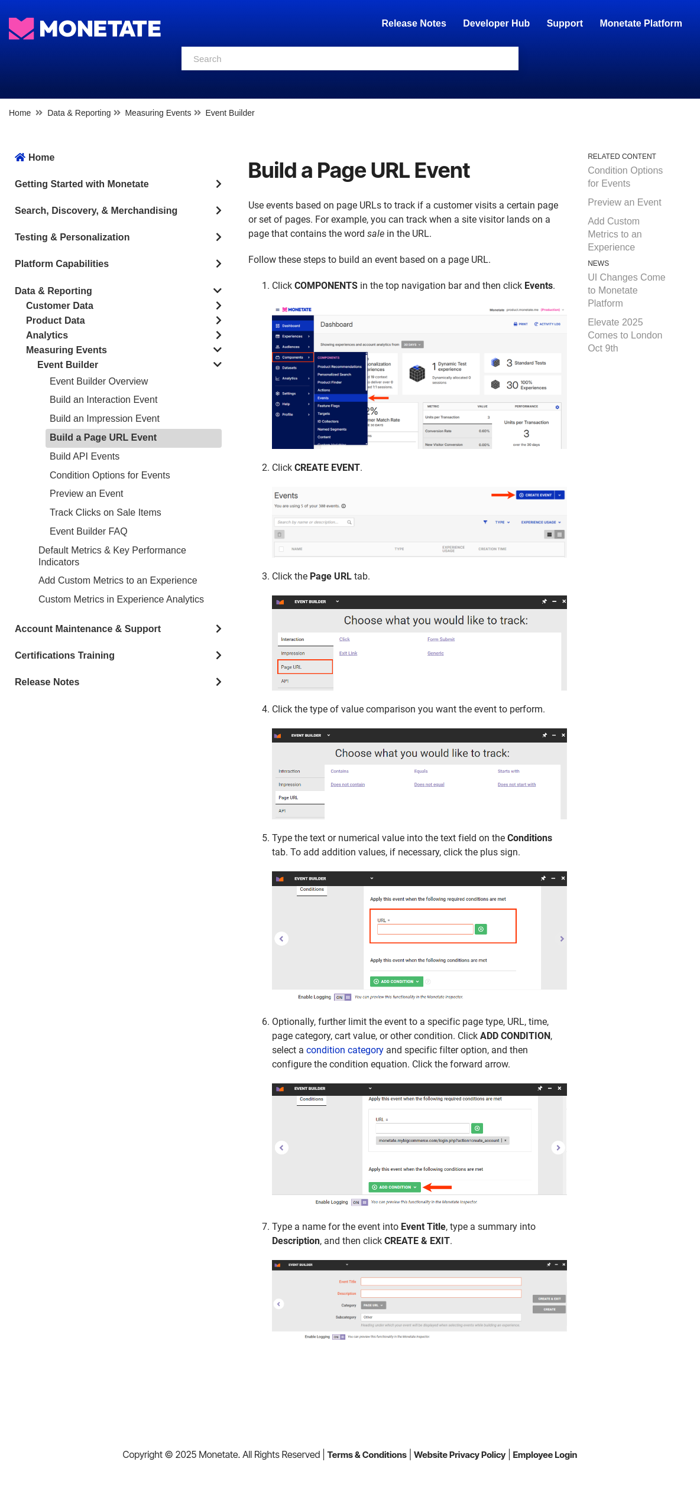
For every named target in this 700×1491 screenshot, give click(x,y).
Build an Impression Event (105, 419)
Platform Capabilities (62, 264)
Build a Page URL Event (103, 437)
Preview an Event (87, 494)
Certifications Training (65, 655)
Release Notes (415, 23)
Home (20, 113)
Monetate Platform (640, 23)
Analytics (47, 335)
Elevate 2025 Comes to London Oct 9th (625, 335)
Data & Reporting (79, 113)
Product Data (55, 320)
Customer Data (59, 306)
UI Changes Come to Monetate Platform (627, 290)
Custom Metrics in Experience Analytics (121, 599)
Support (565, 23)
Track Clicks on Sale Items (105, 512)
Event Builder (229, 113)
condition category (345, 1050)
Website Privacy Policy (459, 1454)
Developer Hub (496, 23)
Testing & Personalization (72, 237)
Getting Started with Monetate (82, 184)
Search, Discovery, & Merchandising (96, 211)
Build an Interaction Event (103, 400)
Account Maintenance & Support (88, 629)
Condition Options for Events (110, 475)
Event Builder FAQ (89, 531)
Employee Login (545, 1454)
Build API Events (84, 456)
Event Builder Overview (99, 381)
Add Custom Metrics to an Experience (117, 580)
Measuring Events (158, 113)
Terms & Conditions (367, 1454)
